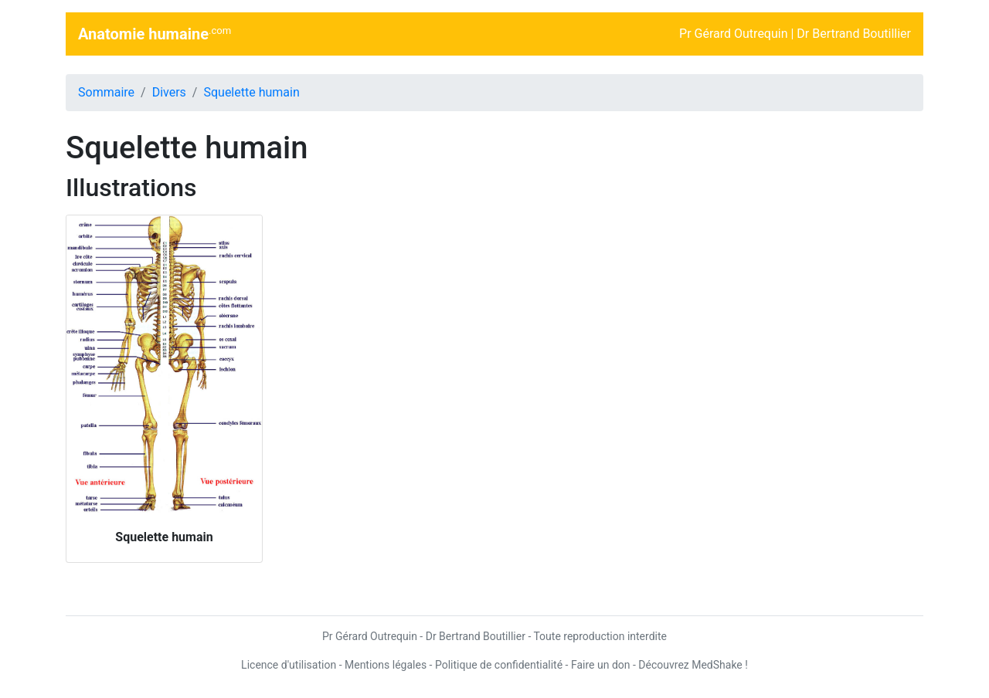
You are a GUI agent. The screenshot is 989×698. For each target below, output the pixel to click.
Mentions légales (386, 665)
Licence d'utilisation (288, 665)
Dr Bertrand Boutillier (854, 33)
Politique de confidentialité (498, 665)
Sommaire (106, 92)
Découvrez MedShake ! (693, 665)
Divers (169, 92)
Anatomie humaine (154, 33)
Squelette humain (251, 92)
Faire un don (600, 665)
